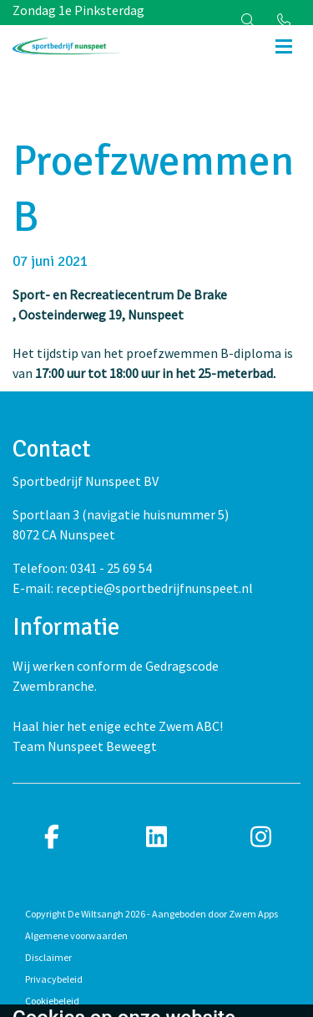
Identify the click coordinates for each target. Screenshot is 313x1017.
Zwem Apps (253, 913)
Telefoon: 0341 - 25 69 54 (82, 568)
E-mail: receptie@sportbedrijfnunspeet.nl (133, 588)
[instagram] (260, 837)
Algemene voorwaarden (76, 935)
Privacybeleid (54, 979)
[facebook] (52, 837)
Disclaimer (48, 957)
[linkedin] (156, 837)
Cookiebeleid (52, 1000)
